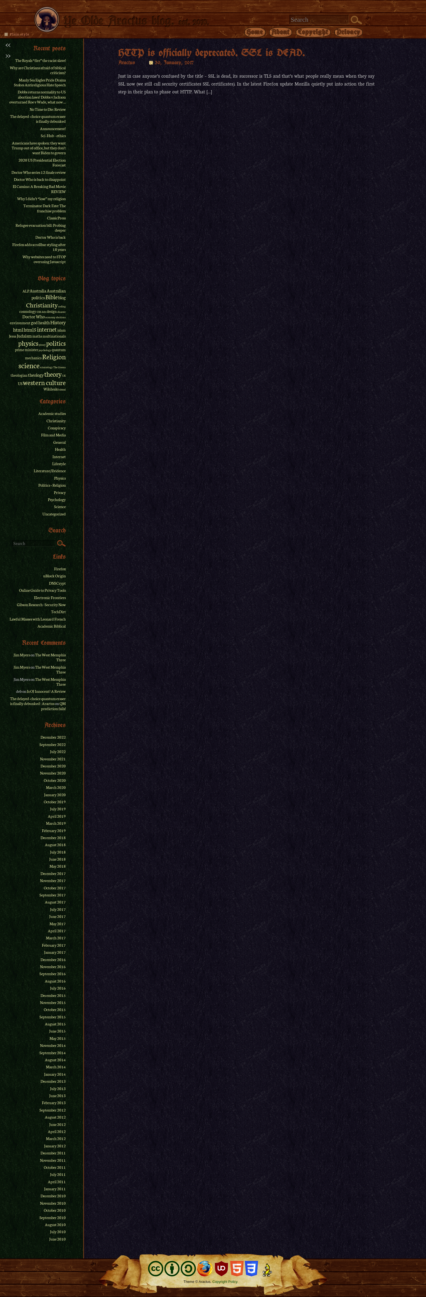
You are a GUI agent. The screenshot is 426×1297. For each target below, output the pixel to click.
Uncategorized (54, 514)
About (280, 32)
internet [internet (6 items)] (47, 329)
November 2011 (53, 1160)
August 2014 (55, 1059)
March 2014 (56, 1066)
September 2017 (52, 895)
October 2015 (55, 1009)
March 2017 (56, 937)
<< (7, 44)
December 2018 (53, 837)
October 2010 (55, 1210)
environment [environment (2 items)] (20, 322)
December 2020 (53, 766)
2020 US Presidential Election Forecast (42, 162)
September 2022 (52, 744)
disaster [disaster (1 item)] (61, 312)
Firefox (60, 568)
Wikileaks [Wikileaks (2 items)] (51, 389)
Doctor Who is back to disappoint (40, 179)
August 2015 (55, 1024)
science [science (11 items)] (28, 365)
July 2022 (58, 751)
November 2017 (53, 880)
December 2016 (53, 959)
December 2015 (53, 995)
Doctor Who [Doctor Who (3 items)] (33, 316)
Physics (60, 478)
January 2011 (55, 1188)
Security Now (55, 604)
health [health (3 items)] (44, 322)
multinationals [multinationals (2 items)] (54, 336)
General (59, 442)
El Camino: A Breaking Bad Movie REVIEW (39, 189)
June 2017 (57, 916)
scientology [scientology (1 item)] (46, 367)
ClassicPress (56, 218)
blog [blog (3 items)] (62, 297)
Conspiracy (57, 427)
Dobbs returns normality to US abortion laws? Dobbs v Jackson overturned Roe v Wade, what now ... (37, 97)
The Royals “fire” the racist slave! (40, 60)
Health (60, 449)
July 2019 (58, 808)
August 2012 (55, 1117)
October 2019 (55, 801)
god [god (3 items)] (34, 322)
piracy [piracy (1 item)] (42, 345)
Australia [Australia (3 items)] (38, 291)
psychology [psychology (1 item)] (45, 350)
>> (7, 55)
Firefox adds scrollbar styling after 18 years (39, 247)
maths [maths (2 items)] (37, 336)
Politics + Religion (52, 485)
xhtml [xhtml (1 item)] (62, 389)
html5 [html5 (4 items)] (30, 329)
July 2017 (58, 909)
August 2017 (55, 902)
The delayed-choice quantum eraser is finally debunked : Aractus (38, 701)
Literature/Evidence (50, 470)
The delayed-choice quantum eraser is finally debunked (38, 119)
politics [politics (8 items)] (56, 342)
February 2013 (54, 1102)
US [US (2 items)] (20, 383)
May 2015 (57, 1038)
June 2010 (57, 1239)
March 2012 (56, 1138)
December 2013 (53, 1081)
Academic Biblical (51, 626)
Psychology (57, 499)
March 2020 (56, 787)
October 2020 (55, 780)
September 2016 (52, 973)
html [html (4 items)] (18, 329)
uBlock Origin (54, 575)
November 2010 (53, 1203)
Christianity (56, 420)
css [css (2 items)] (39, 311)
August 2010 (55, 1224)
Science (60, 506)
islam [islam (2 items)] (61, 330)
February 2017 (54, 945)
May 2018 (57, 866)
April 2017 (57, 930)
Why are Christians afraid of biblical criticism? (38, 70)
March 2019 (56, 823)
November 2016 (53, 966)
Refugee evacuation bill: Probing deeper (40, 227)
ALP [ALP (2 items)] (26, 291)
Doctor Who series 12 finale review (38, 172)
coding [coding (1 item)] (62, 306)
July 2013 (58, 1088)
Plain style (19, 34)
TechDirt (58, 611)
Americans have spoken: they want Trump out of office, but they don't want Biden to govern (39, 148)
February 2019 (54, 830)
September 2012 (52, 1110)
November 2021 (53, 758)
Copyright (313, 32)
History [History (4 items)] (58, 322)
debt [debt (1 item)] (44, 312)
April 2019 (57, 816)
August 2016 (55, 981)
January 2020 (55, 794)
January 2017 (55, 952)
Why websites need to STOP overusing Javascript (44, 259)
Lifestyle (59, 463)
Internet (59, 456)
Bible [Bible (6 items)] (51, 297)
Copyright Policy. (225, 1282)
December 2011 (53, 1153)
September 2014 (52, 1052)
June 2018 (57, 859)
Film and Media (53, 434)
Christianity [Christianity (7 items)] (42, 304)
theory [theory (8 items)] (53, 373)
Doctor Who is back (50, 237)
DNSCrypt (57, 583)
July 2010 (58, 1231)
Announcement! (53, 128)
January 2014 (55, 1074)
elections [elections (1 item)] (61, 317)
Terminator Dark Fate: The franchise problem (44, 208)
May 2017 (57, 923)
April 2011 (57, 1181)
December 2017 (53, 873)
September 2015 (52, 1016)
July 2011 (58, 1174)
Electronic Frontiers (50, 597)
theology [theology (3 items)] (36, 375)
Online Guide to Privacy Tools (42, 590)
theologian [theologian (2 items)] (19, 375)
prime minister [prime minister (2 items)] (26, 349)
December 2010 (53, 1195)
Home (255, 32)
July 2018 (58, 852)
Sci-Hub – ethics (53, 135)
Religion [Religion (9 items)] (54, 356)
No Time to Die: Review (48, 109)
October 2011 (55, 1167)
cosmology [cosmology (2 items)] (27, 311)
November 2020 (53, 773)
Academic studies (52, 413)
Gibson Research (30, 604)
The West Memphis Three (50, 657)
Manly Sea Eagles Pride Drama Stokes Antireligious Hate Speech (40, 82)
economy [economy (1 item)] (50, 317)
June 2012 (57, 1124)
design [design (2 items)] (52, 311)
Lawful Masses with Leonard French (38, 619)
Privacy (349, 32)
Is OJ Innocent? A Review (46, 691)
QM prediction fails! (53, 706)
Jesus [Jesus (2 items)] (12, 336)
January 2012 (55, 1145)
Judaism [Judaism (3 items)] (24, 336)
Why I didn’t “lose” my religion (41, 198)
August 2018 (55, 844)
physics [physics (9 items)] (28, 342)
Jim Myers (22, 654)
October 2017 (55, 887)
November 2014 (53, 1045)
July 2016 (58, 988)
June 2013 (57, 1095)
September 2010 (52, 1217)
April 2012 (57, 1131)
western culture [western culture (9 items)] (44, 382)
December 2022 (53, 737)
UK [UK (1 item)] (64, 375)
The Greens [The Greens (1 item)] (59, 367)
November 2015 (53, 1002)
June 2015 (57, 1031)
